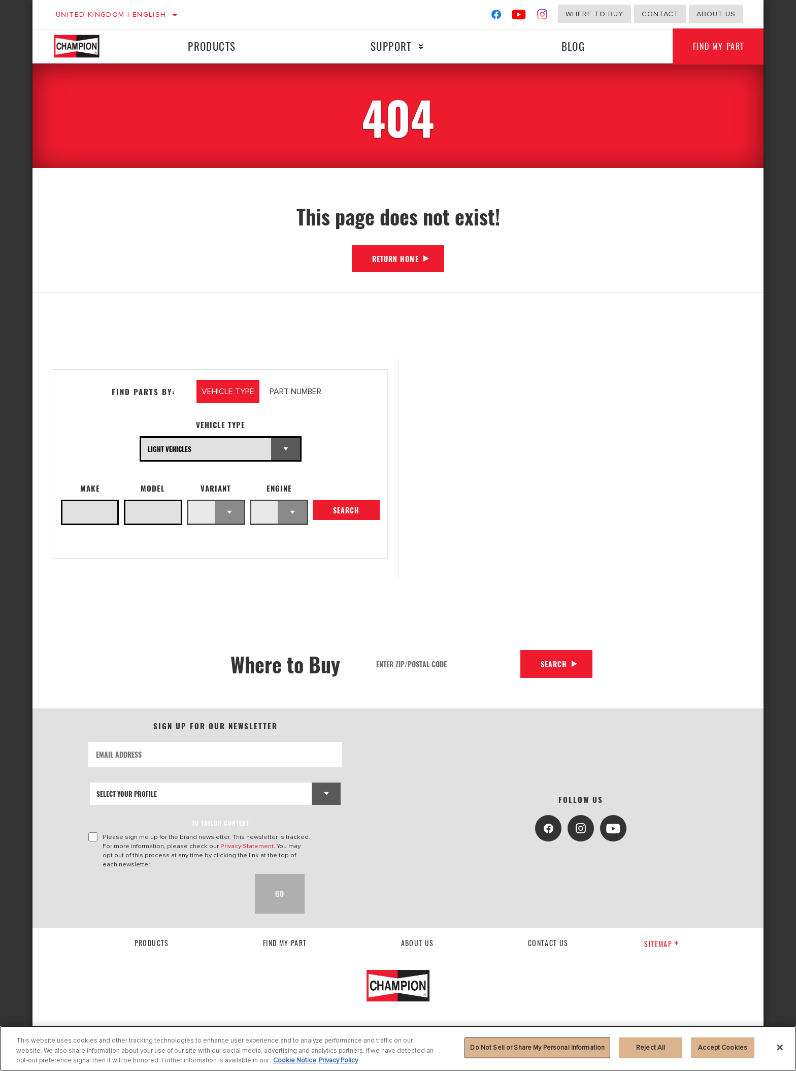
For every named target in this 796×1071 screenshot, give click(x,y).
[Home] (86, 46)
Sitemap (661, 943)
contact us (548, 942)
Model (153, 488)
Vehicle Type (220, 425)
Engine (279, 488)
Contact (660, 14)
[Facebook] (496, 16)
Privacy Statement (247, 846)
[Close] (780, 1047)
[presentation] (165, 894)
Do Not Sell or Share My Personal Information (537, 1047)
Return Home (395, 258)
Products (212, 46)
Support (391, 46)
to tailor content (220, 823)
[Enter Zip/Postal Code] (445, 664)
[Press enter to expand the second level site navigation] (421, 46)
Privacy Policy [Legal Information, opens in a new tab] (338, 1060)
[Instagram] (542, 16)
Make (90, 488)
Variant (216, 488)
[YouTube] (519, 16)
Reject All (650, 1047)
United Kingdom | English (111, 14)
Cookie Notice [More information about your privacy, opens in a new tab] (294, 1060)
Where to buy (594, 14)
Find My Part (718, 46)
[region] (398, 1048)
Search (346, 510)
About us (716, 14)
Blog (573, 46)
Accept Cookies (722, 1047)
